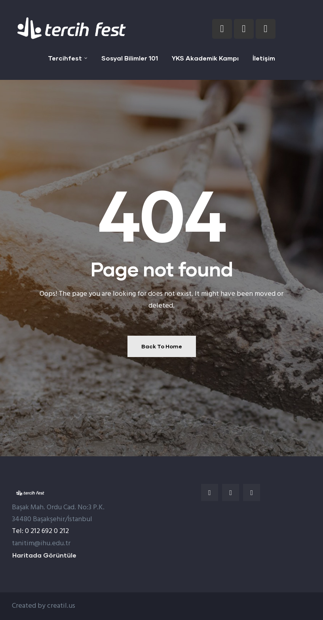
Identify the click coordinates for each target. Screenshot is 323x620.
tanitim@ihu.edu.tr (41, 543)
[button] (44, 555)
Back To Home (161, 346)
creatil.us (61, 606)
